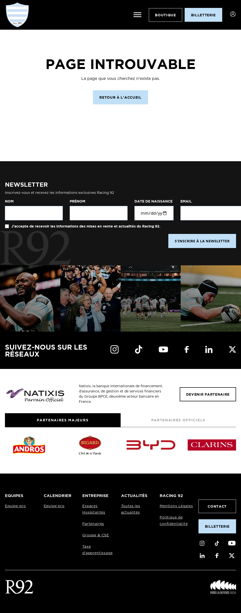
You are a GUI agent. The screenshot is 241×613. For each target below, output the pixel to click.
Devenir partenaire (208, 394)
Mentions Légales (176, 506)
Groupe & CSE (95, 535)
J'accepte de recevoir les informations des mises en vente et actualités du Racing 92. (85, 226)
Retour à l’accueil (120, 97)
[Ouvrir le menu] (137, 15)
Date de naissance (153, 201)
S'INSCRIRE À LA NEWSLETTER (202, 241)
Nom (9, 201)
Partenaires (93, 524)
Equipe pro (15, 506)
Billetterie (217, 526)
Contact (217, 506)
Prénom (77, 201)
